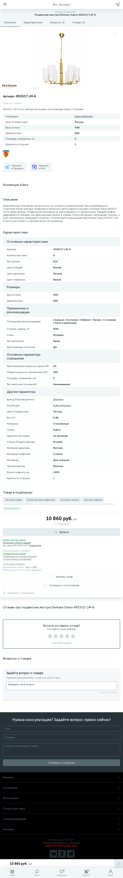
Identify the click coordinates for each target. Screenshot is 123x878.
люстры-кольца (13, 499)
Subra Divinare (84, 116)
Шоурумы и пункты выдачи (17, 541)
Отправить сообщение (61, 760)
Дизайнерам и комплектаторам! (20, 554)
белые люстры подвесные (41, 499)
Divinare (58, 399)
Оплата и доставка (61, 806)
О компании (61, 785)
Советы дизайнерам (61, 816)
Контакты (61, 827)
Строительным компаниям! (17, 557)
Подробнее (35, 543)
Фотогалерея (61, 796)
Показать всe (13, 506)
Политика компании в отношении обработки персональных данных (61, 858)
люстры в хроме (93, 499)
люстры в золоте (70, 499)
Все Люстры (61, 4)
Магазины (61, 775)
